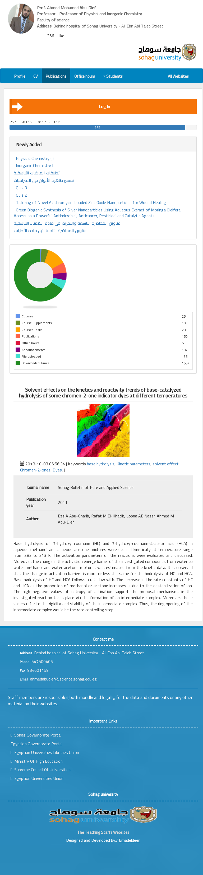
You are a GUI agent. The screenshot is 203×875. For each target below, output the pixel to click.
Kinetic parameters (133, 464)
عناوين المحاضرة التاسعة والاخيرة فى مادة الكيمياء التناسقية (67, 223)
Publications (56, 76)
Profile (19, 76)
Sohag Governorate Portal (36, 735)
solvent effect (166, 464)
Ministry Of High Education (37, 761)
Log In (61, 106)
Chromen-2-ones (35, 470)
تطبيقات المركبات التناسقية (37, 173)
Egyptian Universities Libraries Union (45, 752)
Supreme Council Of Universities (41, 770)
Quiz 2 (21, 195)
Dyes (57, 470)
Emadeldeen (129, 840)
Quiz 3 (21, 188)
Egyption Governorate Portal (36, 744)
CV (35, 76)
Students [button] (113, 76)
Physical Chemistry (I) (35, 158)
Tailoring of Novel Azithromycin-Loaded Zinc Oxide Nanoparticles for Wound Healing (91, 203)
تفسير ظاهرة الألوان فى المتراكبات (44, 180)
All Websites (178, 76)
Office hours (84, 76)
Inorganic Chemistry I (34, 166)
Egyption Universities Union (37, 778)
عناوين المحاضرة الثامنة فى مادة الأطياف (50, 231)
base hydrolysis (100, 464)
